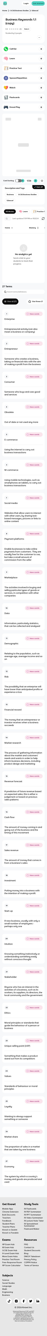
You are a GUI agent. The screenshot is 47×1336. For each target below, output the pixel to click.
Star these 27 (35, 301)
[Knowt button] (39, 37)
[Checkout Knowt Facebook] (23, 1301)
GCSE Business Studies (19, 11)
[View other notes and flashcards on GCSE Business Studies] (27, 194)
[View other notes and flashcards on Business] (10, 194)
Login (26, 3)
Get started (38, 3)
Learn (23, 211)
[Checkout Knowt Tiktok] (9, 1301)
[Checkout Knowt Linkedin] (38, 1301)
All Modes (10, 211)
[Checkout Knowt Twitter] (30, 1301)
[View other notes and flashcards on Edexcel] (10, 200)
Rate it (26, 29)
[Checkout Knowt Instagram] (16, 1301)
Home (4, 11)
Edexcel (35, 11)
